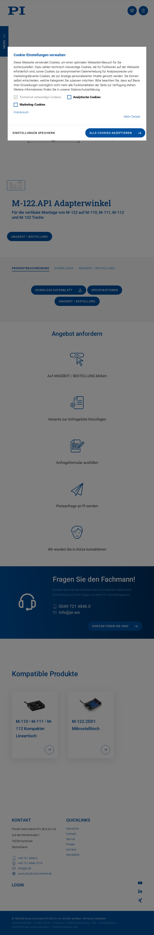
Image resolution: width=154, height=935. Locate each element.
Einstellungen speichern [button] (34, 132)
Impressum (21, 112)
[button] (115, 133)
